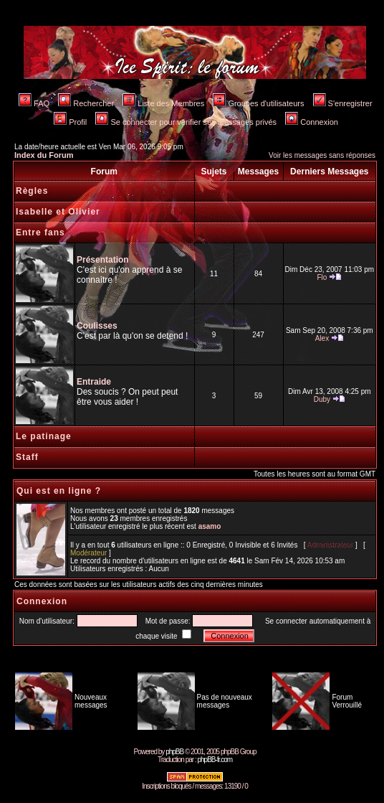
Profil (70, 122)
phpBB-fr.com (214, 760)
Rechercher (86, 103)
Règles (32, 191)
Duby (322, 399)
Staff (27, 457)
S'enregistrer (343, 103)
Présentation (103, 260)
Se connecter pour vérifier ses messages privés (186, 122)
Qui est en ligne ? (58, 491)
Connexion (311, 122)
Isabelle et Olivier (58, 212)
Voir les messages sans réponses (322, 155)
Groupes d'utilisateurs (258, 103)
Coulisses (97, 326)
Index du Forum (44, 155)
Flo (322, 277)
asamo (209, 526)
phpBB (174, 752)
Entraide (94, 382)
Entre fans (40, 232)
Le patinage (44, 436)
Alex (322, 338)
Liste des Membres (163, 103)
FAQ (34, 103)
